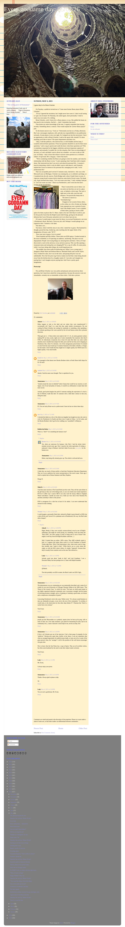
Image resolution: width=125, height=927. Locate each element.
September (13, 802)
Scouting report (14, 851)
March (12, 906)
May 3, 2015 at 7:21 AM (47, 414)
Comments (11, 744)
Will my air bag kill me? (17, 832)
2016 (10, 789)
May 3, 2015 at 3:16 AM (50, 358)
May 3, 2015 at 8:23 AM (55, 429)
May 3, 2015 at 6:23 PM (56, 455)
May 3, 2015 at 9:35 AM (50, 487)
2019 (10, 781)
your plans (78, 448)
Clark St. (40, 358)
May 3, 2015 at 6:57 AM (52, 404)
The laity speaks (14, 889)
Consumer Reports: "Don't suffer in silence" (22, 854)
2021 (10, 775)
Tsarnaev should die (15, 856)
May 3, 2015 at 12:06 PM (53, 528)
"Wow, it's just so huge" (17, 873)
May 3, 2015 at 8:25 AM (52, 468)
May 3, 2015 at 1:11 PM (48, 660)
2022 (10, 772)
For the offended (95, 129)
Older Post (83, 728)
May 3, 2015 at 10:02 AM (52, 583)
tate (39, 414)
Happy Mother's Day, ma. (17, 875)
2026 (10, 761)
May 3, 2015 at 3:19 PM (52, 555)
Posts (10, 741)
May (11, 813)
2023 (10, 770)
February (13, 909)
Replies (42, 438)
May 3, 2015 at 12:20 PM (52, 631)
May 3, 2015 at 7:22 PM (54, 566)
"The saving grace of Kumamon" (18, 105)
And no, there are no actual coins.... (20, 864)
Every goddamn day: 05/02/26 (42, 9)
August (12, 805)
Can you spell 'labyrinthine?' (18, 829)
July (11, 808)
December (13, 794)
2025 (10, 764)
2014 (10, 915)
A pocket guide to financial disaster (20, 862)
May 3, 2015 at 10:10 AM (53, 441)
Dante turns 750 (14, 837)
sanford (40, 370)
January (12, 912)
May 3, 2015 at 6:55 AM (52, 381)
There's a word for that (16, 900)
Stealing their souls (15, 845)
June (11, 810)
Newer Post (38, 728)
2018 (10, 783)
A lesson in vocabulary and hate (19, 886)
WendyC (40, 511)
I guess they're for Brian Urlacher (19, 895)
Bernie (44, 441)
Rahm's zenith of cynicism (17, 848)
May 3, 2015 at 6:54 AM (49, 370)
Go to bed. (13, 821)
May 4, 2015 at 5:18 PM (48, 689)
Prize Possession (15, 826)
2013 (10, 918)
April (12, 903)
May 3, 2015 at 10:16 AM (52, 617)
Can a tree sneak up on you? (18, 884)
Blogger (73, 923)
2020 (10, 778)
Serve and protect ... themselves (19, 824)
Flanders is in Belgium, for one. (19, 834)
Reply (39, 352)
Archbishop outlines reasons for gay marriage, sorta (24, 892)
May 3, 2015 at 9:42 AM (50, 511)
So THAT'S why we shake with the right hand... (23, 870)
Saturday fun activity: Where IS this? (20, 818)
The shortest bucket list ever (18, 815)
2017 (10, 786)
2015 (10, 792)
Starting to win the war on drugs (19, 843)
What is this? (94, 139)
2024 (10, 767)
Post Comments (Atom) (48, 732)
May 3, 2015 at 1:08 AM (49, 321)
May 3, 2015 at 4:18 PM (52, 675)
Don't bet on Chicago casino (18, 867)
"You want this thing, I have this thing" (21, 881)
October (12, 799)
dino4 (61, 923)
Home (60, 728)
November (13, 797)
